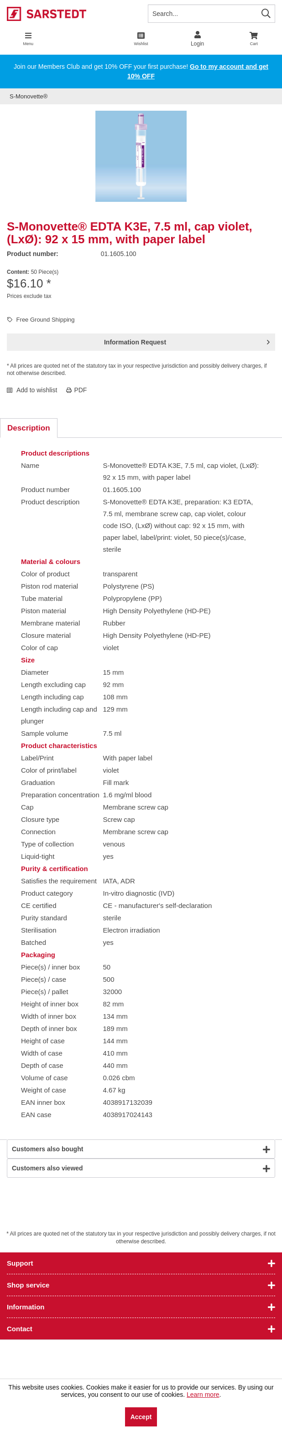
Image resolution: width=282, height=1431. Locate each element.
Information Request (187, 340)
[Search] (266, 13)
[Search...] (211, 14)
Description (28, 428)
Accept (141, 1417)
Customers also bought (47, 1149)
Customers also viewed (47, 1168)
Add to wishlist (32, 390)
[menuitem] (253, 39)
